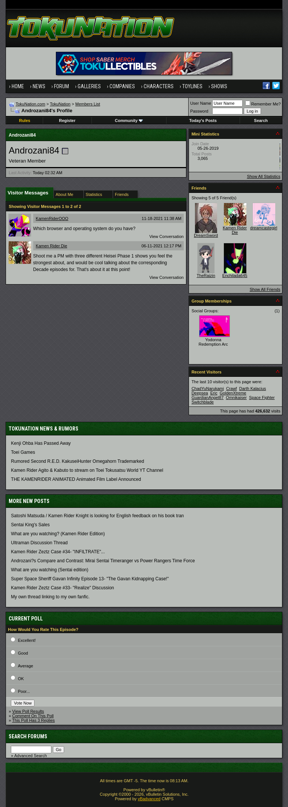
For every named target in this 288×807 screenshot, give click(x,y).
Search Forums (28, 736)
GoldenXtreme (233, 393)
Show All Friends (265, 289)
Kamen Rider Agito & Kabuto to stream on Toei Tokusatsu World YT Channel (87, 470)
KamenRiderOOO (52, 218)
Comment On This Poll (33, 716)
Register (67, 120)
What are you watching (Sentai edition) (49, 569)
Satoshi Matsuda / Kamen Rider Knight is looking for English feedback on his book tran (97, 515)
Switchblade (203, 402)
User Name (200, 103)
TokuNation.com (30, 104)
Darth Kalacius (252, 388)
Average (25, 666)
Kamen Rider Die (51, 246)
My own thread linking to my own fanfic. (50, 596)
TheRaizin (205, 275)
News (39, 86)
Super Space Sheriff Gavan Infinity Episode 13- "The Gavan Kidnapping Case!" (90, 578)
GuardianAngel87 (208, 397)
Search (261, 120)
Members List (87, 104)
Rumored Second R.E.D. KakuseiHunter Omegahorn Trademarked (77, 461)
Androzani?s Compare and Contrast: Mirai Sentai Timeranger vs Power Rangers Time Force (103, 560)
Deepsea (200, 393)
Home (18, 86)
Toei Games (23, 452)
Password (199, 111)
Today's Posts (202, 120)
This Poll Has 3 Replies (33, 720)
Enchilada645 (235, 275)
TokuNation (60, 104)
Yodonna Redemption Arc (213, 341)
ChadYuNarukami (208, 388)
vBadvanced (149, 798)
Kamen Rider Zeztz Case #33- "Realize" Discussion (62, 587)
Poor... (24, 691)
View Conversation (166, 236)
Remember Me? (263, 104)
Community (129, 120)
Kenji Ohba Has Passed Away (40, 443)
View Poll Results (28, 711)
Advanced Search (30, 755)
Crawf (231, 388)
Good (23, 653)
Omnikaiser (236, 397)
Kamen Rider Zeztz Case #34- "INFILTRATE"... (58, 551)
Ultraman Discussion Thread (39, 542)
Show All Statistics (263, 176)
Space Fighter (261, 397)
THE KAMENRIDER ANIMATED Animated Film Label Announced (76, 479)
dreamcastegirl (263, 228)
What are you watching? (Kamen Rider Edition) (58, 533)
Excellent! (27, 640)
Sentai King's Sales (30, 524)
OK (21, 678)
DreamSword (206, 235)
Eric (214, 393)
